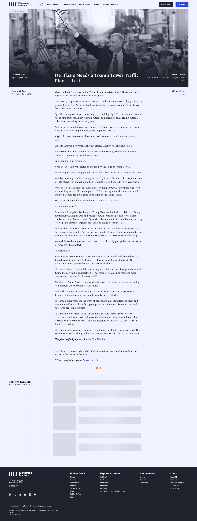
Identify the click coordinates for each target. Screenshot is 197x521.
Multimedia (104, 482)
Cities (174, 74)
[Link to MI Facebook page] (10, 495)
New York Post (19, 91)
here (85, 354)
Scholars (173, 480)
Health (73, 491)
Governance (75, 488)
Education (74, 485)
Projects (103, 488)
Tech (72, 497)
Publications (105, 477)
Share (182, 94)
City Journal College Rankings (112, 491)
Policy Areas (52, 4)
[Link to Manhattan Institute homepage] (20, 475)
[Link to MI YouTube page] (25, 495)
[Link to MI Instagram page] (30, 495)
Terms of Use (13, 506)
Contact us (174, 485)
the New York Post (97, 339)
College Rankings (110, 4)
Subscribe (144, 482)
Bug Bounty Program (45, 506)
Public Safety (75, 494)
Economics (74, 482)
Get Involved (84, 4)
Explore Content (68, 4)
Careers (143, 480)
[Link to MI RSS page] (35, 495)
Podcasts (104, 485)
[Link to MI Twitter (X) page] (15, 495)
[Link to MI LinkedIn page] (20, 495)
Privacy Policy (23, 506)
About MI (173, 477)
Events (142, 477)
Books (102, 480)
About (96, 4)
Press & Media (175, 488)
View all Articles (18, 11)
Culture (73, 480)
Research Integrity (177, 482)
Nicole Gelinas (21, 77)
